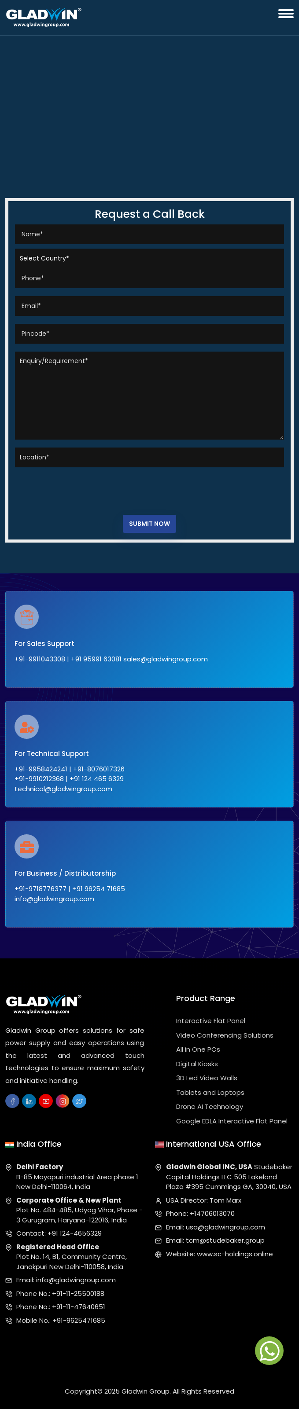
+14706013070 (212, 1213)
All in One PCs (198, 1049)
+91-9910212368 (39, 778)
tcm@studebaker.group (225, 1240)
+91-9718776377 (40, 888)
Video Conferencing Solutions (224, 1035)
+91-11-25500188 (78, 1293)
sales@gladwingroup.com (165, 659)
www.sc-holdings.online (235, 1254)
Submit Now (149, 523)
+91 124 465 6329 (97, 778)
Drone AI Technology (209, 1106)
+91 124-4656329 (75, 1233)
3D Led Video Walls (206, 1077)
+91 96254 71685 (98, 888)
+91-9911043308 (40, 659)
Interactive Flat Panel (210, 1020)
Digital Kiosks (197, 1063)
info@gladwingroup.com (54, 898)
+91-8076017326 (99, 769)
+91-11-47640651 (78, 1306)
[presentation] (82, 489)
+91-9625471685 (78, 1320)
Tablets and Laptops (210, 1092)
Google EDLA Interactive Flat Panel (232, 1121)
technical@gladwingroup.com (63, 788)
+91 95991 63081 (96, 659)
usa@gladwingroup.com (225, 1227)
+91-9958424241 (41, 769)
